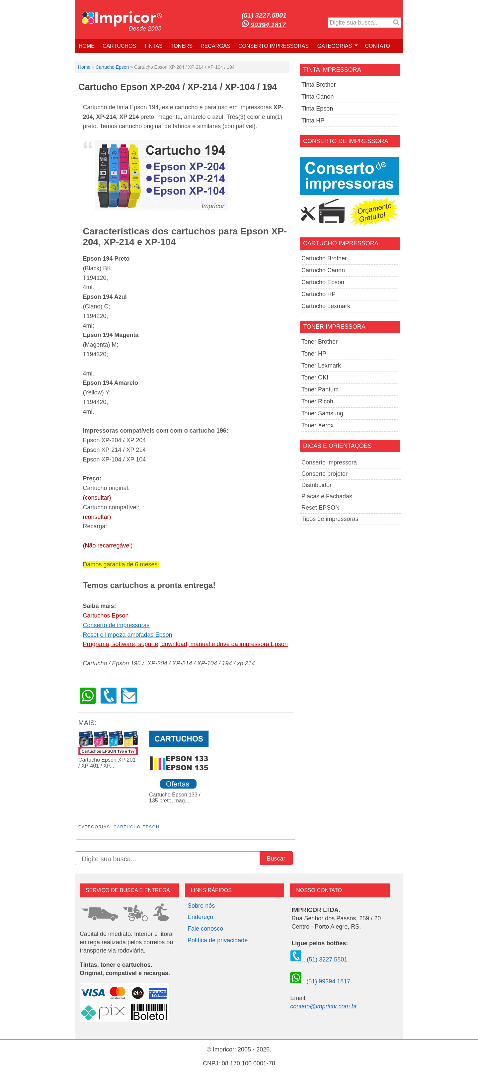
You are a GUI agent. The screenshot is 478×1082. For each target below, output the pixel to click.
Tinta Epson (317, 108)
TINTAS (153, 46)
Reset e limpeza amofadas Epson (127, 634)
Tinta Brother (318, 84)
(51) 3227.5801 (264, 15)
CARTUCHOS (119, 46)
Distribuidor (316, 485)
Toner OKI (314, 377)
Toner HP (313, 353)
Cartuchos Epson (106, 615)
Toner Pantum (320, 389)
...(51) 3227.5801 (318, 959)
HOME (87, 46)
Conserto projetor (324, 473)
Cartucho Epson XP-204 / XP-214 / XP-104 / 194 (177, 87)
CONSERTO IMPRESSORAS (273, 46)
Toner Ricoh (317, 401)
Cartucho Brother (324, 258)
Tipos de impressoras (329, 519)
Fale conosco (205, 928)
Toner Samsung (322, 413)
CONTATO (377, 46)
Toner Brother (319, 341)
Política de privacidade (218, 940)
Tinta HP (312, 120)
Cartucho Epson (112, 67)
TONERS (182, 46)
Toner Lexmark (321, 365)
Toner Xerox (317, 425)
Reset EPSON (320, 507)
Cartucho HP (318, 294)
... (320, 981)
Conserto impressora (329, 462)
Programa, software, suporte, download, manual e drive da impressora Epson (185, 644)
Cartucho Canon (323, 270)
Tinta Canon (317, 96)
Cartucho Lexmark (325, 306)
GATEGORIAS (334, 46)
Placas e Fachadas (326, 496)
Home (84, 67)
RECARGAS (215, 46)
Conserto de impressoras (116, 625)
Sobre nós (201, 905)
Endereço (200, 917)
